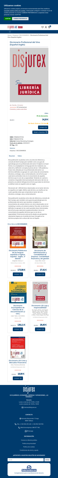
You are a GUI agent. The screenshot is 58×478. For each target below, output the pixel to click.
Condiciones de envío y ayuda (29, 450)
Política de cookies (29, 447)
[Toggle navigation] (10, 31)
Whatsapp (29, 431)
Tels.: (17, 424)
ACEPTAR (7, 18)
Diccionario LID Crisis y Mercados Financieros (18, 362)
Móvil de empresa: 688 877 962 (30, 427)
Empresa (15, 35)
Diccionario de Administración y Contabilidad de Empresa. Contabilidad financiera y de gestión (40, 255)
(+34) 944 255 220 (25, 424)
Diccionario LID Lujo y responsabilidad (40, 307)
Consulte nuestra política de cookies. (15, 10)
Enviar (47, 460)
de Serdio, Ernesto (16, 105)
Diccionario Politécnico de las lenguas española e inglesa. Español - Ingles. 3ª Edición (18, 255)
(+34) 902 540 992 (37, 424)
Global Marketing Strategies (24, 141)
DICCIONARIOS (22, 224)
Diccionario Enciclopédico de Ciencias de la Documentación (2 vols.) (18, 310)
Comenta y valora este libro (18, 109)
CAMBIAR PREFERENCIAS (20, 18)
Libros (9, 35)
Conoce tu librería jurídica (29, 440)
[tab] (12, 156)
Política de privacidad (29, 443)
